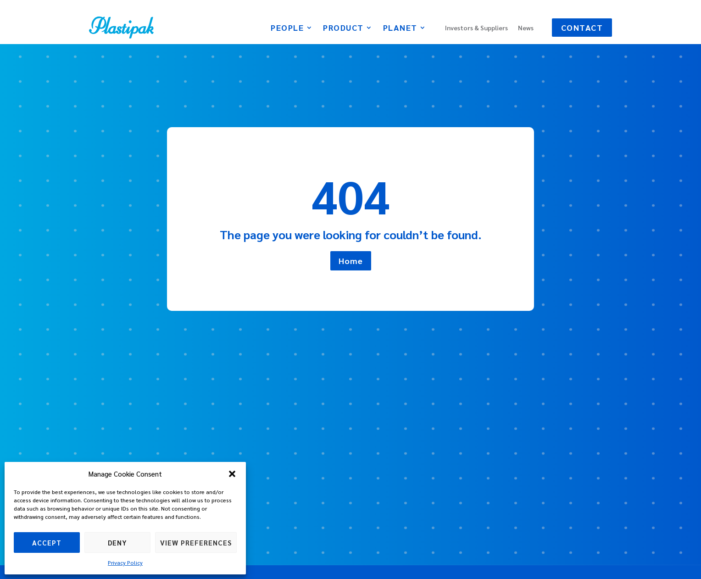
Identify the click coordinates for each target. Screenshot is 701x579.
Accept (46, 542)
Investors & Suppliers (476, 28)
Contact (582, 27)
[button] (232, 473)
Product (343, 28)
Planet (400, 28)
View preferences (196, 542)
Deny (117, 542)
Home (351, 260)
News (526, 28)
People (287, 28)
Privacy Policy (125, 562)
